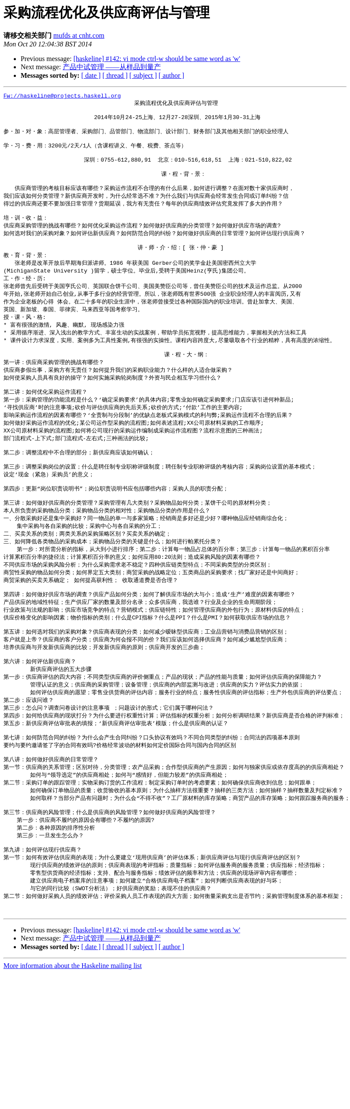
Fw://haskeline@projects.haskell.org (62, 97)
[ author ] (171, 75)
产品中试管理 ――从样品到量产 (112, 66)
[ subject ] (143, 75)
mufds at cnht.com (78, 35)
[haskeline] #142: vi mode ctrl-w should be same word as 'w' (157, 58)
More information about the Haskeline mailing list (72, 1033)
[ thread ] (115, 75)
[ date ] (91, 75)
